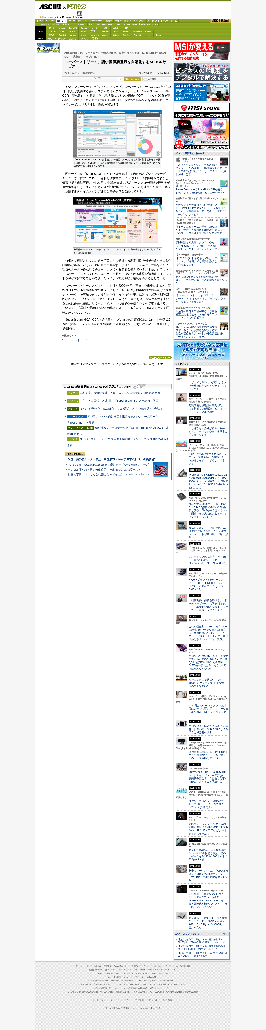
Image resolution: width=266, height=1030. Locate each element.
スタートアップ (161, 21)
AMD (62, 32)
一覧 (119, 79)
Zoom (158, 35)
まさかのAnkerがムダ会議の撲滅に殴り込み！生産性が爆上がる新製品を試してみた (201, 280)
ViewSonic (137, 32)
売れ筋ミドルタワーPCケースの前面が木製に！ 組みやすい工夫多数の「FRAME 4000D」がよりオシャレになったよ (208, 828)
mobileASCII (143, 988)
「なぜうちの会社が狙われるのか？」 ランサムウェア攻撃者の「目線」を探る (208, 431)
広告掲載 (167, 1000)
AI (47, 20)
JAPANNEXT (73, 38)
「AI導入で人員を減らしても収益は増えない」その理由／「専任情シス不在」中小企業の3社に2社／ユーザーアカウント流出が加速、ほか (202, 169)
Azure (83, 35)
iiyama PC (128, 970)
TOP (77, 966)
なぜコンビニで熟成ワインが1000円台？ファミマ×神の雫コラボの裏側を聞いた (208, 683)
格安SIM (55, 24)
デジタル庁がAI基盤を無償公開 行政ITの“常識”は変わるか (104, 469)
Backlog (126, 35)
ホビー (118, 20)
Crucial (116, 32)
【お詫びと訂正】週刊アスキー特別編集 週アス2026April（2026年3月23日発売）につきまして (201, 941)
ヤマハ (148, 35)
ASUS (116, 28)
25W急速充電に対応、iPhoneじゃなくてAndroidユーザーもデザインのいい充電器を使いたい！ (208, 755)
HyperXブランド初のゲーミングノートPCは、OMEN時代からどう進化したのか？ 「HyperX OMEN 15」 (207, 584)
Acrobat (62, 35)
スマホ (150, 20)
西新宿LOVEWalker (124, 992)
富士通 (51, 28)
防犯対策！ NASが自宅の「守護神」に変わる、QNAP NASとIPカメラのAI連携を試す (208, 729)
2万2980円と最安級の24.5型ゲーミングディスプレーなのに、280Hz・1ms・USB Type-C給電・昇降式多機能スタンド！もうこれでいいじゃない (208, 900)
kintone (73, 35)
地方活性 (142, 24)
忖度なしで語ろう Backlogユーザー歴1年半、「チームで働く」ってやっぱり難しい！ (207, 804)
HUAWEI (126, 32)
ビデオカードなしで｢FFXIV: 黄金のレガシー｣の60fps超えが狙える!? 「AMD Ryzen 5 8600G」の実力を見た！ (208, 922)
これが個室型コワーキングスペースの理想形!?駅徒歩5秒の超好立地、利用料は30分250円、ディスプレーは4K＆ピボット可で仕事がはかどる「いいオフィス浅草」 (208, 633)
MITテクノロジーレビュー (160, 988)
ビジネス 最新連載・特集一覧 (190, 153)
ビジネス (74, 6)
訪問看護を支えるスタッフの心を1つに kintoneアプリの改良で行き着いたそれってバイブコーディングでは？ (198, 245)
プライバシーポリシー (121, 1000)
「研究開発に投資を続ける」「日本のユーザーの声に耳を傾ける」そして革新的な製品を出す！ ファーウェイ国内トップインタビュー (208, 605)
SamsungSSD (92, 31)
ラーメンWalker (74, 992)
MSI (105, 28)
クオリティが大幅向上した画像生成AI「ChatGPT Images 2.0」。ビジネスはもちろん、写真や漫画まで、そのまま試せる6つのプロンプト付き (201, 209)
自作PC (128, 20)
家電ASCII (66, 24)
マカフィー (51, 39)
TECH (72, 20)
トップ (40, 20)
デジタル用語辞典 (128, 988)
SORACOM (122, 981)
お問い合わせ (153, 1000)
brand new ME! (151, 977)
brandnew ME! (94, 38)
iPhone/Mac (96, 20)
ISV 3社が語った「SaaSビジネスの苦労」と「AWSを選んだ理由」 (121, 408)
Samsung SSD (94, 981)
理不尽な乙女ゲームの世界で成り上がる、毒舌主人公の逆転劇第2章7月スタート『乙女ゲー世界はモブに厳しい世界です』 (202, 230)
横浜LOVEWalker (107, 992)
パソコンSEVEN (94, 28)
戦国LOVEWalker (190, 992)
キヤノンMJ (62, 39)
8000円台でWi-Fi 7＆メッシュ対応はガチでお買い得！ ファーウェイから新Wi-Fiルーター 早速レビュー (208, 710)
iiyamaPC (73, 28)
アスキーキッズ (42, 24)
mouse (62, 28)
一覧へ (224, 934)
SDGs (134, 24)
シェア (97, 78)
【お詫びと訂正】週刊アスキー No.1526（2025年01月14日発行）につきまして (202, 954)
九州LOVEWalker (157, 992)
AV (135, 20)
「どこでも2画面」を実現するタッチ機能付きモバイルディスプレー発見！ (208, 385)
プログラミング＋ (149, 984)
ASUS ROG (73, 32)
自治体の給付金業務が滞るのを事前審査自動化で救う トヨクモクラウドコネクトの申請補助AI (196, 314)
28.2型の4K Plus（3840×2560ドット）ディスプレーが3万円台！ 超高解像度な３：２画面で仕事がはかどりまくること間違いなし (208, 776)
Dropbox (105, 35)
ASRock (105, 32)
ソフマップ (83, 39)
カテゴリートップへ (160, 357)
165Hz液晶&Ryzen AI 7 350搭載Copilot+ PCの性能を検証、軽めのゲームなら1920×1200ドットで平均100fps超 (208, 855)
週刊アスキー (94, 24)
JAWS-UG (110, 973)
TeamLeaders (108, 24)
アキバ (142, 20)
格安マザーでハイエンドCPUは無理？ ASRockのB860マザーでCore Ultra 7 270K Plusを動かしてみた (208, 875)
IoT (52, 20)
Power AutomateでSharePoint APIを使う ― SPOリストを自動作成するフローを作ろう (201, 191)
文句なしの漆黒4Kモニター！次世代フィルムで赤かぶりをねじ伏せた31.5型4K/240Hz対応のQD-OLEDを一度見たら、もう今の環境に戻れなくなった (208, 662)
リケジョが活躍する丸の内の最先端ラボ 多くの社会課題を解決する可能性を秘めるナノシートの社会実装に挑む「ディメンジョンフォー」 (200, 332)
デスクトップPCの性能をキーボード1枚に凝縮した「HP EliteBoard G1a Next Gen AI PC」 (208, 560)
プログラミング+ (123, 24)
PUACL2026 (152, 24)
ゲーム (174, 21)
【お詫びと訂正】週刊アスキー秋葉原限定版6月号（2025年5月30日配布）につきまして (202, 947)
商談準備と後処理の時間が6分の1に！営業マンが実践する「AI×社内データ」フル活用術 (208, 408)
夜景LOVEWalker (141, 992)
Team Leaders (134, 984)
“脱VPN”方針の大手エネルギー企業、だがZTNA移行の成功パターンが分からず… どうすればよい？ (208, 459)
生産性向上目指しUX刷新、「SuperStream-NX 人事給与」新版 (119, 400)
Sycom (84, 28)
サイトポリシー (100, 1000)
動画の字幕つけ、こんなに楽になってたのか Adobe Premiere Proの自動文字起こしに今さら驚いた (130, 474)
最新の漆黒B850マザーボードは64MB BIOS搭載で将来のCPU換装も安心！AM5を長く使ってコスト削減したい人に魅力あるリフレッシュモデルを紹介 (208, 510)
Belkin (148, 32)
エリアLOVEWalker (90, 992)
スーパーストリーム (76, 340)
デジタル (82, 20)
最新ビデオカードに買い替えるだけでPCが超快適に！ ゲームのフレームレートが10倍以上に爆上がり (208, 532)
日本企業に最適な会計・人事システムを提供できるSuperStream (120, 392)
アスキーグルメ (80, 24)
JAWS (51, 35)
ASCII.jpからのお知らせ (187, 934)
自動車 (108, 20)
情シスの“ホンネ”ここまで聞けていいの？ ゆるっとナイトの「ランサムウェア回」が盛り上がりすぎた (202, 298)
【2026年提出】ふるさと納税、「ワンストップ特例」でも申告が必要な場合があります (197, 261)
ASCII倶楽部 (221, 21)
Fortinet (137, 35)
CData (116, 35)
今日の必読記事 (100, 988)
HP (126, 28)
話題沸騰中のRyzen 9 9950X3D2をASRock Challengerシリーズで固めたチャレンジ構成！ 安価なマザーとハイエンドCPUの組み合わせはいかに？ (208, 481)
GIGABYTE (84, 32)
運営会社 (139, 1000)
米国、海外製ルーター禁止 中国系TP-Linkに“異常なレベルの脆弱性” (112, 459)
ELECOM (52, 32)
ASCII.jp (50, 6)
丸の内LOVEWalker (174, 992)
